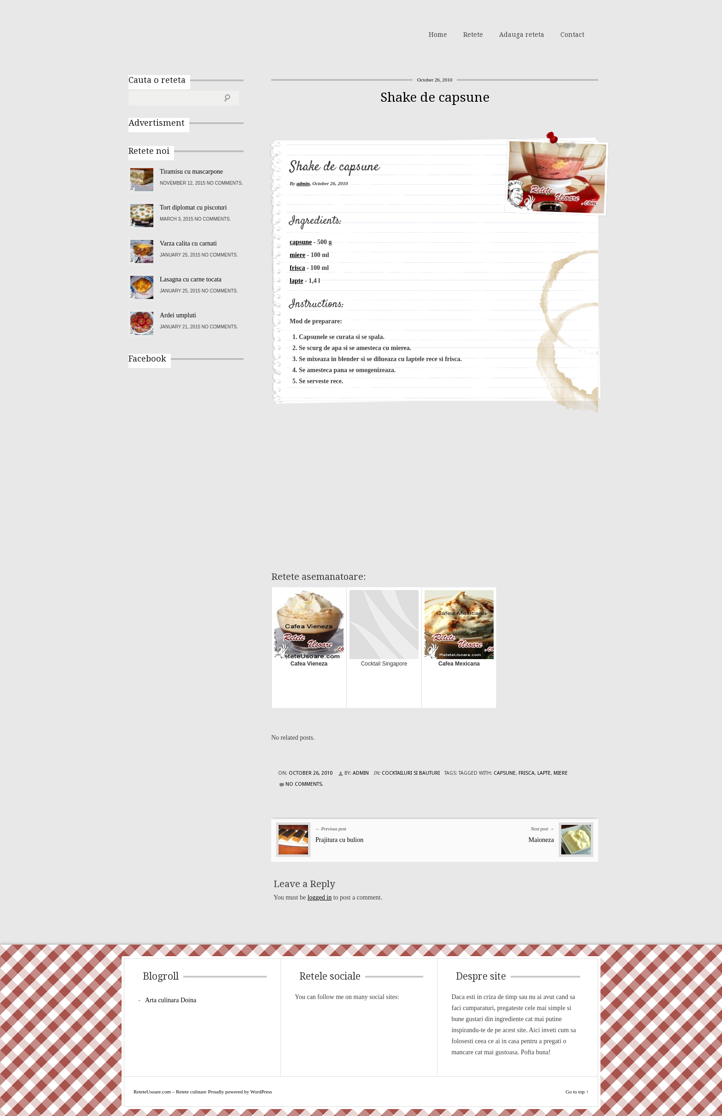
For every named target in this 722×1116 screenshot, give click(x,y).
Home (438, 34)
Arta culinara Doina (170, 1000)
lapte (296, 280)
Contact (572, 34)
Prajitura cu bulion (339, 839)
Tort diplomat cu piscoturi (193, 207)
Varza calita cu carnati (188, 243)
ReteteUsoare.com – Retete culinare (194, 33)
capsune (301, 242)
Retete (473, 34)
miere (297, 254)
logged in (320, 897)
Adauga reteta (521, 34)
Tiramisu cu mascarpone (191, 171)
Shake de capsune (434, 97)
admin (303, 183)
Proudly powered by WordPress (240, 1091)
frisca (297, 267)
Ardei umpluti (178, 315)
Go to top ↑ (576, 1091)
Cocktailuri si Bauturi (411, 773)
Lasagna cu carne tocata (190, 279)
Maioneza (541, 839)
